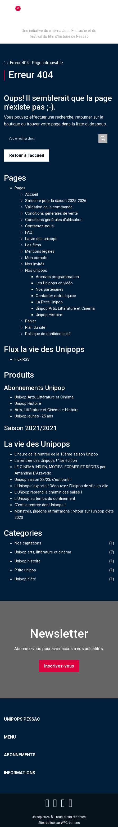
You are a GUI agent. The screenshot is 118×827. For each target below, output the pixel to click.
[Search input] (52, 138)
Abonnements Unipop (34, 388)
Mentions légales (40, 251)
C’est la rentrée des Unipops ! (40, 504)
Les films (33, 245)
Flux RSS (22, 359)
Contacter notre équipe (56, 295)
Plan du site (35, 327)
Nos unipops (36, 270)
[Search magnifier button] (102, 138)
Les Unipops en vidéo (54, 283)
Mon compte (36, 257)
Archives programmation (57, 276)
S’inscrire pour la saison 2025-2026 (55, 200)
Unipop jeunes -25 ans (34, 416)
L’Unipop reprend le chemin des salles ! (48, 492)
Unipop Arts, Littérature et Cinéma (65, 308)
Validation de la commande (48, 207)
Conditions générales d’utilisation (54, 219)
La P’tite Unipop (49, 302)
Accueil (31, 194)
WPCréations (70, 823)
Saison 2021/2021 (30, 428)
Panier (30, 321)
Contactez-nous (39, 226)
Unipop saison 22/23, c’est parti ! (43, 479)
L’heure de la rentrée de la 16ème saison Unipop (56, 454)
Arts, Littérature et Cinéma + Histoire (47, 409)
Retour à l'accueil (26, 155)
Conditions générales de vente (51, 213)
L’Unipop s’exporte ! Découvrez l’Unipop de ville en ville (61, 485)
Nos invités (34, 264)
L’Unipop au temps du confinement (45, 498)
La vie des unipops (41, 238)
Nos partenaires (49, 289)
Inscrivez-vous (59, 666)
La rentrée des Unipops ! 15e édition (46, 460)
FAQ (28, 232)
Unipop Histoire (49, 314)
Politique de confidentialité (48, 333)
